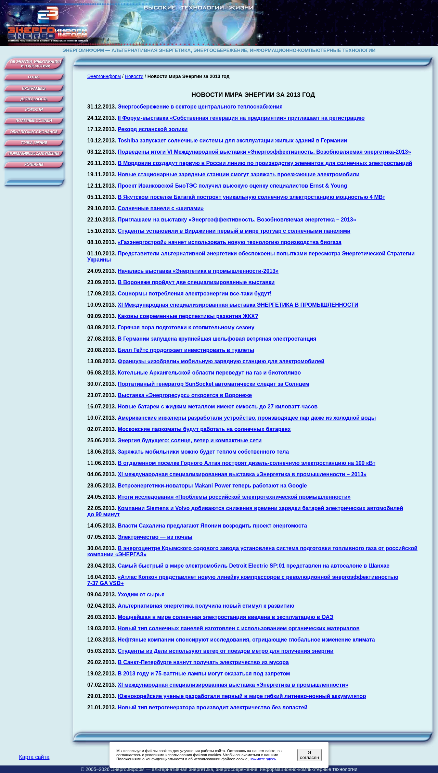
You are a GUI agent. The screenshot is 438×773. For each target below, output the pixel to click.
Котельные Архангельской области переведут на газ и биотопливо (209, 373)
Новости (134, 76)
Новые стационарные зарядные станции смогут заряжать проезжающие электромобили (239, 174)
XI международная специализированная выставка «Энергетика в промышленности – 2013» (242, 474)
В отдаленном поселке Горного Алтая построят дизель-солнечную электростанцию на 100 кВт (246, 463)
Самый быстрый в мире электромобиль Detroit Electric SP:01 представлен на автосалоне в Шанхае (253, 566)
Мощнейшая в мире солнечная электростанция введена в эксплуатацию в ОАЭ (225, 617)
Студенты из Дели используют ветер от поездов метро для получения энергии (226, 651)
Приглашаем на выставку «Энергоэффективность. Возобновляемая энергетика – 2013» (237, 220)
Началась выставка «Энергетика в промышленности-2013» (198, 271)
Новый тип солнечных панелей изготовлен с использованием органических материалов (239, 628)
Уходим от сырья (141, 594)
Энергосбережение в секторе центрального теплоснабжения (200, 107)
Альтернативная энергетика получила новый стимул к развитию (206, 606)
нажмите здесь (262, 759)
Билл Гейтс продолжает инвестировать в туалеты (186, 350)
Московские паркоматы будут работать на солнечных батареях (204, 429)
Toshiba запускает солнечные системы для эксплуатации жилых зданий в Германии (232, 140)
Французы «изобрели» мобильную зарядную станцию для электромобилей (221, 361)
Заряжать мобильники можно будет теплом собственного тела (203, 452)
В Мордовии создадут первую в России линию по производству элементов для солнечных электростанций (265, 163)
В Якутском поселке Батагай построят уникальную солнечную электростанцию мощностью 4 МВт (251, 197)
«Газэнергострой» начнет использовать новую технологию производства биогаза (230, 242)
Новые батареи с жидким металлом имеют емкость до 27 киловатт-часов (218, 406)
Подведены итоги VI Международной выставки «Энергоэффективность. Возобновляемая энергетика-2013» (264, 152)
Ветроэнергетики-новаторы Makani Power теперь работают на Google (212, 486)
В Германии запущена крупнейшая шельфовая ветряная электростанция (217, 339)
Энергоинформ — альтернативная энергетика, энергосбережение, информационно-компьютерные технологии (234, 769)
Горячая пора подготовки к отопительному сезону (186, 327)
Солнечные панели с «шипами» (161, 208)
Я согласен (309, 755)
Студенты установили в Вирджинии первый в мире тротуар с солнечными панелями (234, 231)
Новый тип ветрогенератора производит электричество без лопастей (213, 707)
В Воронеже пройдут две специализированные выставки (196, 282)
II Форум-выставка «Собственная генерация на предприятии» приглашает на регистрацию (241, 118)
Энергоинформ (104, 76)
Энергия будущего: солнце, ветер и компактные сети (190, 440)
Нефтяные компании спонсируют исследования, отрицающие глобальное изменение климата (246, 640)
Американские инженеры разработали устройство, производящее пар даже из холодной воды (247, 418)
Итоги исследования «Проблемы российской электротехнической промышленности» (234, 497)
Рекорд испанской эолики (153, 129)
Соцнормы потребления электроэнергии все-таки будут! (195, 293)
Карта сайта (34, 757)
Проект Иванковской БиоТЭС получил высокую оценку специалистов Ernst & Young (232, 186)
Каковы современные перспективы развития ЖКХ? (188, 316)
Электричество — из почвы (155, 537)
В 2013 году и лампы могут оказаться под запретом (204, 673)
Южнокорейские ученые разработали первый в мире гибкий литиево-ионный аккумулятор (242, 696)
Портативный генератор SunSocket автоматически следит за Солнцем (213, 384)
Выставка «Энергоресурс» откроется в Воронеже (185, 395)
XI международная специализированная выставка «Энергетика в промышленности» (233, 685)
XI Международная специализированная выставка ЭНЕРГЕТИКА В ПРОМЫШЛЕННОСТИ (238, 305)
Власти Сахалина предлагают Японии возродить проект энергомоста (212, 526)
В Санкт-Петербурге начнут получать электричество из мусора (203, 662)
